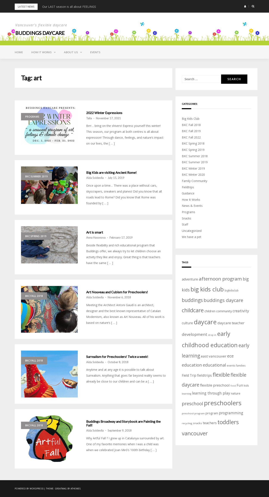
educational (214, 365)
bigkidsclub (232, 290)
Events (95, 52)
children (209, 311)
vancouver (195, 433)
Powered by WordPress (29, 488)
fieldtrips (204, 375)
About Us (71, 52)
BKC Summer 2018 (195, 156)
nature (235, 393)
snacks (197, 423)
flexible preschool (215, 385)
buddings (192, 300)
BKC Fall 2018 (34, 296)
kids (246, 385)
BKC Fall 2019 (191, 131)
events (231, 365)
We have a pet (191, 237)
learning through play (211, 393)
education (192, 365)
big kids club (207, 289)
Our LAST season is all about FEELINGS (69, 7)
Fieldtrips (188, 187)
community (224, 311)
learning (186, 393)
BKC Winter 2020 (193, 175)
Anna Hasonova (95, 237)
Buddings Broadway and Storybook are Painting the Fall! (123, 423)
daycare (205, 322)
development (194, 334)
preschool (192, 403)
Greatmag (61, 488)
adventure (190, 279)
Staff (185, 224)
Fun (240, 385)
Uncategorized (192, 231)
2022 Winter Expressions (104, 113)
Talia (89, 118)
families (240, 365)
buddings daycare (223, 300)
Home (19, 52)
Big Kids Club (190, 119)
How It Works (191, 200)
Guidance (188, 193)
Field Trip (189, 375)
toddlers (228, 422)
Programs (32, 116)
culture (187, 323)
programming (231, 412)
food (233, 385)
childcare (193, 310)
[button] (245, 6)
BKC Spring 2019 (35, 236)
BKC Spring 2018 (193, 143)
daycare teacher (231, 322)
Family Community (194, 181)
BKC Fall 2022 (191, 137)
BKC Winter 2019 (193, 168)
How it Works (41, 52)
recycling (187, 423)
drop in (212, 335)
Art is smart (94, 232)
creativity (241, 310)
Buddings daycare (40, 33)
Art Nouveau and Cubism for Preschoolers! (117, 292)
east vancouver (213, 356)
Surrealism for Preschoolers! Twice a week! (117, 357)
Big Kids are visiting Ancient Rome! (111, 172)
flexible (221, 374)
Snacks (186, 218)
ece (230, 356)
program (212, 413)
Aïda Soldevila (95, 177)
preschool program (193, 413)
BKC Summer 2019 (36, 176)
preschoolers (222, 403)
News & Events (192, 206)
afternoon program (220, 278)
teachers (210, 422)
